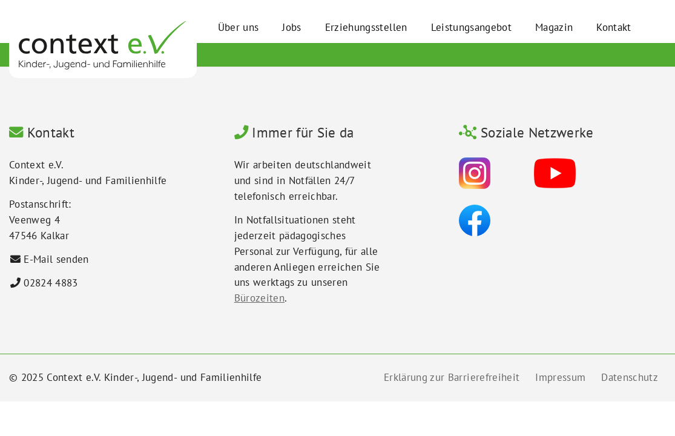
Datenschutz (629, 377)
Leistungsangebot (471, 27)
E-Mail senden (56, 259)
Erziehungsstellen (366, 27)
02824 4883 (50, 282)
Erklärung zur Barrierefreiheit (451, 377)
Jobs (291, 27)
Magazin (554, 27)
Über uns (238, 27)
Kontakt (613, 27)
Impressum (560, 377)
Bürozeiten (259, 298)
